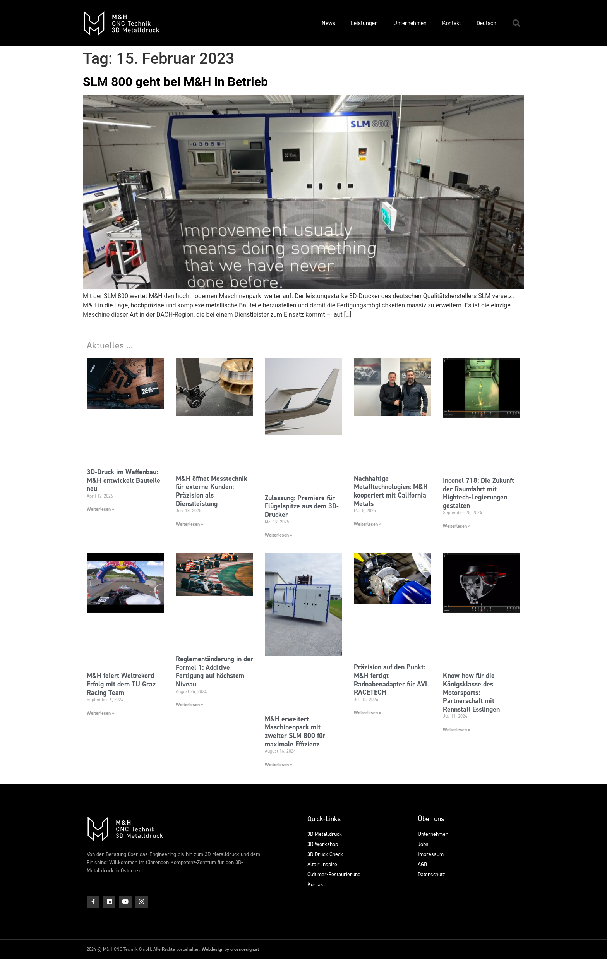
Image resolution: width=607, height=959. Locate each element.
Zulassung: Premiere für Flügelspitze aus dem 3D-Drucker (302, 506)
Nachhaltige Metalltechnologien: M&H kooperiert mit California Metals (391, 491)
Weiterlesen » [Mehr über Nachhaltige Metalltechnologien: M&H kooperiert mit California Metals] (367, 524)
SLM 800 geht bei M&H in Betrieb (175, 81)
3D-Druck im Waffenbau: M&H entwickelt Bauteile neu (123, 480)
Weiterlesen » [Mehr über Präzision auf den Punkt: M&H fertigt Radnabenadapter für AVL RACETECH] (367, 713)
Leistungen (364, 23)
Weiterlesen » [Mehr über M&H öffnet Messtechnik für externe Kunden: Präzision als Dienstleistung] (189, 524)
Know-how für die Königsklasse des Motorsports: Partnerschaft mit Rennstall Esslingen (471, 692)
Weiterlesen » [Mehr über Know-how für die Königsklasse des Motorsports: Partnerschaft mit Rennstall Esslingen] (456, 730)
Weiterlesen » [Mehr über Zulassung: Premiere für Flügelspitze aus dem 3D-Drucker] (278, 535)
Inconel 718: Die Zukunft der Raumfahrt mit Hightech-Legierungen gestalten (478, 493)
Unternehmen (410, 23)
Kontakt (451, 23)
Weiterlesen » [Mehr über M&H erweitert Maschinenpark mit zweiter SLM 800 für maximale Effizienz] (278, 765)
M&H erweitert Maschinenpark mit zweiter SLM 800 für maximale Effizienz (295, 731)
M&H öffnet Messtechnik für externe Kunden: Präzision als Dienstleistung (211, 491)
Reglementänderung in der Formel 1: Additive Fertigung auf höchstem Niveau (214, 671)
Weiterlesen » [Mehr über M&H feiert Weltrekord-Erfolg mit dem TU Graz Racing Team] (100, 713)
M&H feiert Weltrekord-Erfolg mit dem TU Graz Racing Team (121, 684)
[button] (516, 23)
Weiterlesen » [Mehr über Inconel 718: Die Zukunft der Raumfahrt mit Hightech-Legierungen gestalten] (456, 526)
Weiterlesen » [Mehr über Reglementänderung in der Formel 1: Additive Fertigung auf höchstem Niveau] (189, 705)
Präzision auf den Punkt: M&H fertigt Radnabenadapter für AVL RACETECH (391, 679)
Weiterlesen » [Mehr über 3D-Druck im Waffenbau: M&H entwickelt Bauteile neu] (100, 509)
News (328, 23)
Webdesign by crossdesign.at (230, 949)
